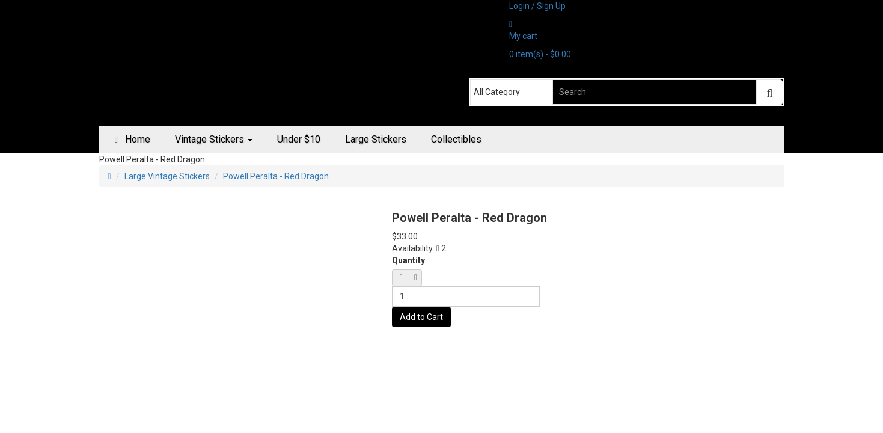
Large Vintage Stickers (167, 176)
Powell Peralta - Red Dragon (276, 176)
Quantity (408, 260)
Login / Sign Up (537, 6)
